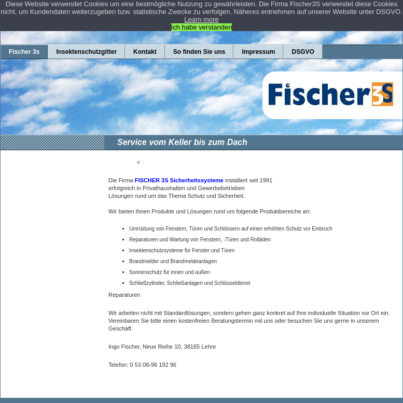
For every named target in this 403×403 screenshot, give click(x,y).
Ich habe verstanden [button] (201, 27)
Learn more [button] (201, 19)
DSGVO (302, 51)
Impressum (258, 51)
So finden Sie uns (199, 51)
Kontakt (145, 51)
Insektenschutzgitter (86, 51)
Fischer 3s (24, 51)
